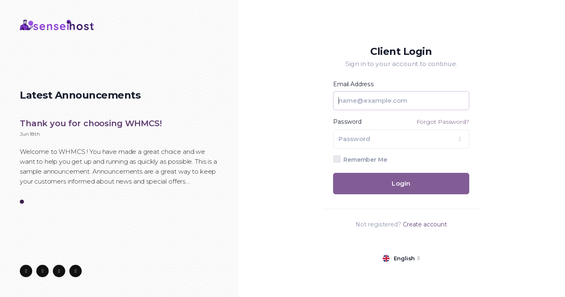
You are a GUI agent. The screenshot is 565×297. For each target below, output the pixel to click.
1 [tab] (22, 202)
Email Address (353, 84)
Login (401, 183)
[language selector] (401, 258)
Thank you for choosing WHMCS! (91, 123)
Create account (425, 224)
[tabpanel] (118, 157)
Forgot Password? (442, 121)
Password (347, 121)
